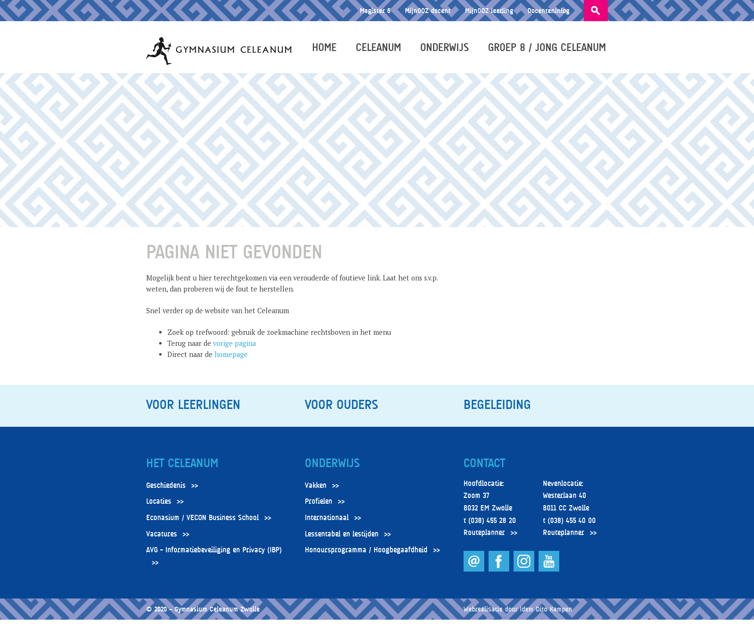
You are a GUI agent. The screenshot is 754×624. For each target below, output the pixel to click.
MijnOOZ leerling (489, 10)
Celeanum (380, 49)
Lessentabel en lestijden (341, 538)
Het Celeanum (182, 467)
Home (326, 49)
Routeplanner (484, 537)
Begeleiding (497, 409)
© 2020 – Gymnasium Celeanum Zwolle (203, 613)
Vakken (316, 489)
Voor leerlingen (193, 409)
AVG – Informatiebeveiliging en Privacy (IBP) (214, 554)
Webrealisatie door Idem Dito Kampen (518, 613)
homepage (231, 358)
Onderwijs (446, 49)
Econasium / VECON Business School (202, 522)
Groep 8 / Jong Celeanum (549, 49)
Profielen (318, 505)
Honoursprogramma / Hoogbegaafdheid (366, 554)
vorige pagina (234, 347)
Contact (484, 467)
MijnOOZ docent (428, 10)
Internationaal (327, 522)
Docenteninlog (548, 10)
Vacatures (161, 538)
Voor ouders (341, 409)
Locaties (158, 505)
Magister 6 (375, 10)
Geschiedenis (166, 489)
